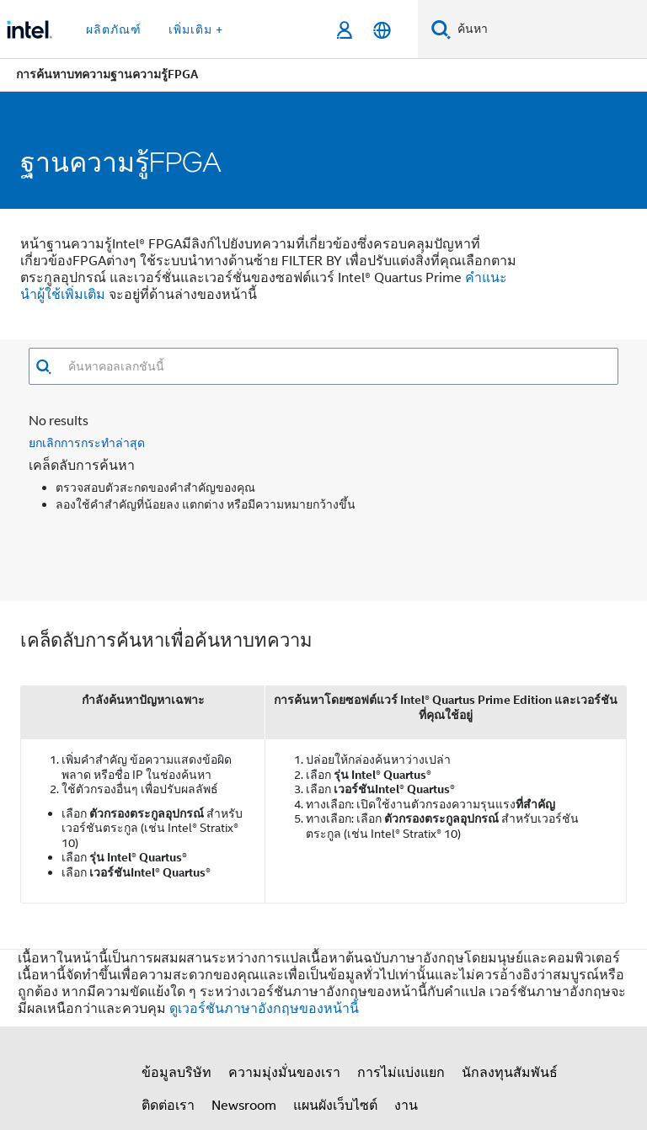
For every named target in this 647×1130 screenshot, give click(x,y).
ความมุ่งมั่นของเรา (284, 1072)
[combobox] (335, 366)
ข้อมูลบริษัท (176, 1072)
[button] (43, 367)
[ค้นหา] (441, 29)
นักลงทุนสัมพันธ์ (510, 1072)
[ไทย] (382, 30)
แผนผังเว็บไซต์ (335, 1105)
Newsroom (243, 1105)
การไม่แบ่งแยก (401, 1072)
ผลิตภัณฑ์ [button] (114, 29)
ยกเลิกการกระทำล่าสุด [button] (87, 442)
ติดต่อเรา (168, 1105)
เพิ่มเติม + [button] (195, 29)
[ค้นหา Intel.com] (549, 29)
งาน (406, 1105)
